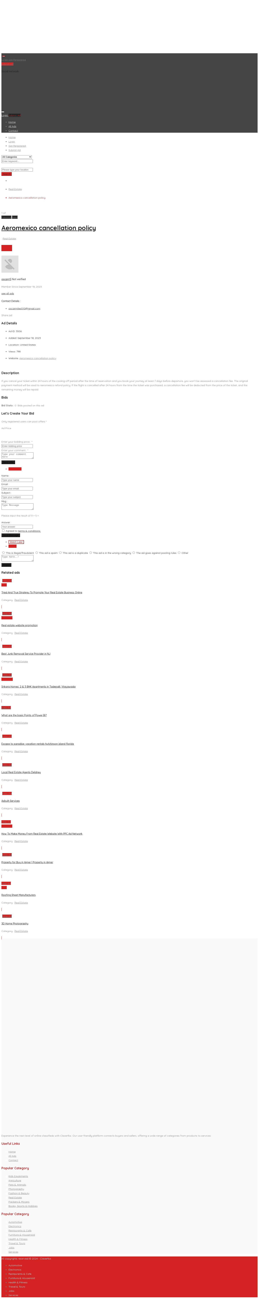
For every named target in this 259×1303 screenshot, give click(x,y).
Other (185, 555)
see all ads (7, 293)
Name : (5, 476)
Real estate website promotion (19, 628)
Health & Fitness (18, 1242)
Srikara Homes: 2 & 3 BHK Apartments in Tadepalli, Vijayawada (38, 689)
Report (6, 568)
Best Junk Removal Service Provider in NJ (25, 657)
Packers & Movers (19, 1205)
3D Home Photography (14, 926)
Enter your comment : (14, 450)
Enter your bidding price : (16, 441)
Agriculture (15, 1183)
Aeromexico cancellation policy (48, 228)
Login (5, 59)
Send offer (8, 463)
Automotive (15, 1225)
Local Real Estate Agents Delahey (21, 775)
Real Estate (15, 189)
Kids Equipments (18, 1179)
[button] (6, 217)
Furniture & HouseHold (22, 1238)
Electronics (15, 1229)
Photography (16, 1192)
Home (12, 122)
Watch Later (16, 544)
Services (13, 1255)
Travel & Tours (17, 1246)
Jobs (11, 1250)
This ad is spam (48, 555)
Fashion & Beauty (19, 1196)
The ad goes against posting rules (156, 555)
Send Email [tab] (15, 470)
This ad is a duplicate (75, 555)
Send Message (11, 537)
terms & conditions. (29, 533)
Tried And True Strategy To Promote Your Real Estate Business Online (41, 595)
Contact (13, 130)
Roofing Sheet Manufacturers (18, 898)
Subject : (6, 493)
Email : (5, 485)
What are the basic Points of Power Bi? (24, 718)
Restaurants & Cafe (20, 1233)
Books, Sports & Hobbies (23, 1209)
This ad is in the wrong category (112, 555)
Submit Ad (7, 64)
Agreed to (23, 533)
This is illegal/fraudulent (20, 555)
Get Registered (17, 59)
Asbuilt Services (10, 804)
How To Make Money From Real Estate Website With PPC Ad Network (41, 837)
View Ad (7, 583)
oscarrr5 (6, 279)
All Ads (12, 126)
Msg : (4, 502)
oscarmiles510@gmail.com (24, 308)
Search (6, 174)
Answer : (6, 524)
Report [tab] (12, 548)
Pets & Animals (17, 1188)
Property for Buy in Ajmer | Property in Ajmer (27, 865)
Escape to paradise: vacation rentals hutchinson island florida (37, 747)
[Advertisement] (107, 27)
